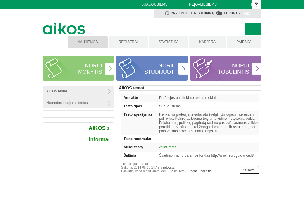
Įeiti (247, 13)
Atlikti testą (167, 147)
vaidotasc (168, 167)
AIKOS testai (131, 88)
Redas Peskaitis (199, 171)
